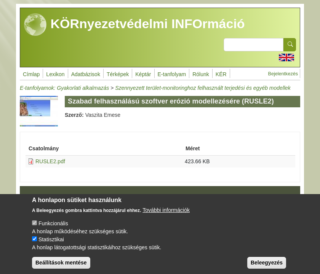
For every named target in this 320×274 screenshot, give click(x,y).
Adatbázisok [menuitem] (85, 74)
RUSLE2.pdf (50, 161)
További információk (166, 217)
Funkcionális (53, 230)
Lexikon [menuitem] (55, 74)
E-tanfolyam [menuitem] (172, 74)
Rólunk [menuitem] (200, 74)
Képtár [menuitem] (143, 74)
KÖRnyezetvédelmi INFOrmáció (134, 24)
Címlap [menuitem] (31, 74)
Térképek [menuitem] (118, 74)
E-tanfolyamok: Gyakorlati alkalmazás (64, 88)
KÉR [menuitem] (221, 74)
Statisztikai (51, 246)
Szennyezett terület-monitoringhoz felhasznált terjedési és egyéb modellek (203, 88)
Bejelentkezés (283, 73)
